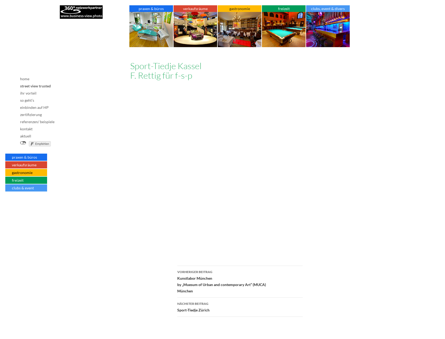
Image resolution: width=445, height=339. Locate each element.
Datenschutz (31, 212)
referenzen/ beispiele (37, 121)
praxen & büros (24, 157)
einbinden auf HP (34, 107)
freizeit (18, 180)
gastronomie (22, 172)
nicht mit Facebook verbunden (23, 143)
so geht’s (27, 100)
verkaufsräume (24, 165)
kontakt (26, 129)
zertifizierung (31, 114)
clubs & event (23, 188)
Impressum (31, 204)
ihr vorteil (28, 93)
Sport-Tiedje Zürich (240, 306)
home (24, 79)
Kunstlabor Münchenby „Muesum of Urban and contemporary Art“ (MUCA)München (240, 281)
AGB (31, 209)
